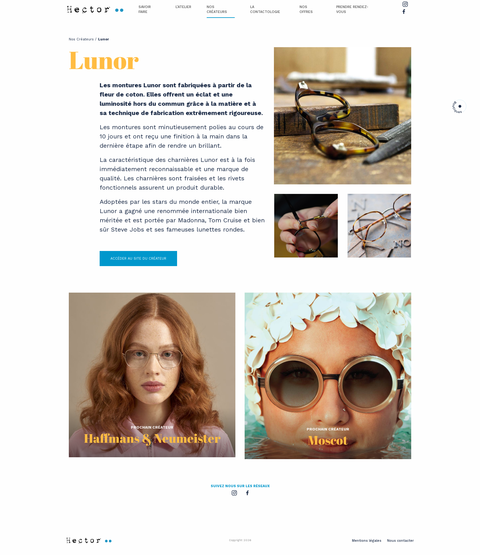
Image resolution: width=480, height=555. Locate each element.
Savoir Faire (145, 9)
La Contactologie (265, 9)
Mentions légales (366, 541)
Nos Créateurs (217, 9)
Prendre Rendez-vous (352, 9)
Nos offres (306, 9)
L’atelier (183, 7)
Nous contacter (400, 541)
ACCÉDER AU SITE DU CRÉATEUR (138, 259)
